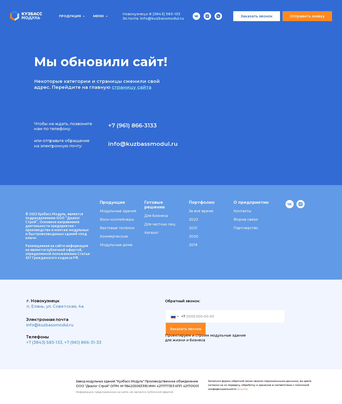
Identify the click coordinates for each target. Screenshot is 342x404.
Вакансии (242, 27)
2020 (193, 236)
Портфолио (173, 27)
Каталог (151, 232)
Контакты (274, 27)
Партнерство (245, 228)
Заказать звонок (186, 329)
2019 (193, 245)
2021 (193, 228)
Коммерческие (114, 236)
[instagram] (300, 207)
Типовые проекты (83, 27)
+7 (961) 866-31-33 (82, 342)
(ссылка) (242, 389)
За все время (201, 211)
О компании (209, 27)
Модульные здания (118, 211)
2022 (193, 219)
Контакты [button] (242, 211)
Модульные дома (116, 245)
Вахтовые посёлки (117, 228)
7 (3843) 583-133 (45, 342)
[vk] (289, 207)
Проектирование (132, 27)
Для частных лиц (159, 224)
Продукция (39, 27)
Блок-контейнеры (117, 219)
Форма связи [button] (245, 219)
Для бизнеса (156, 215)
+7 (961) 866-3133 (132, 125)
